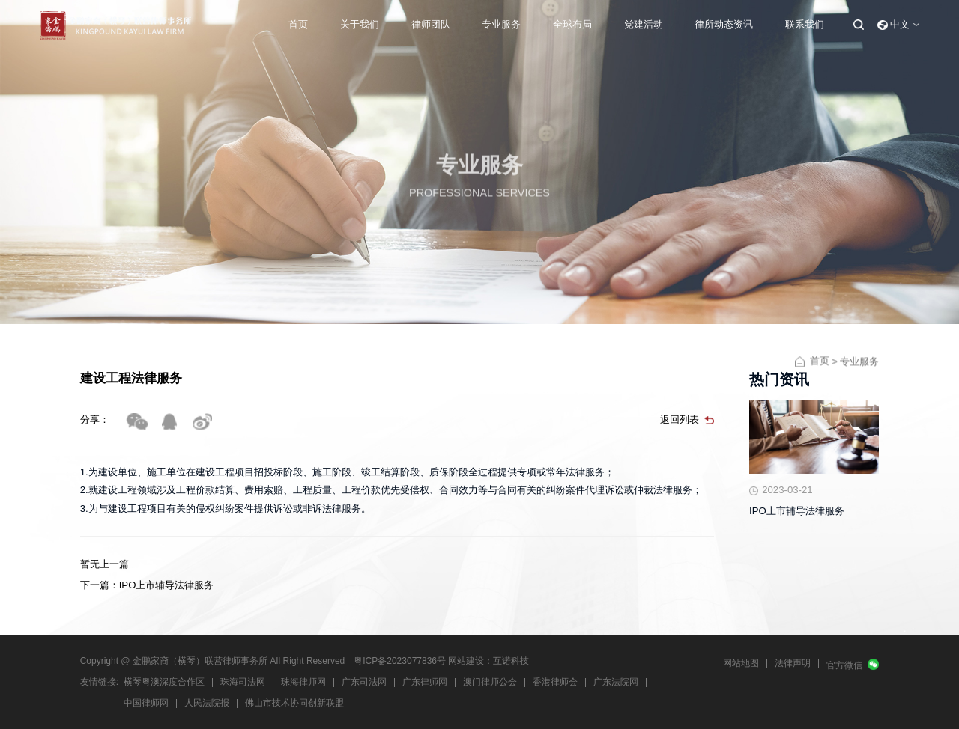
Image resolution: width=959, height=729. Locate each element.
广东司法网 (364, 682)
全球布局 (572, 24)
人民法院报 (206, 703)
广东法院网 (615, 682)
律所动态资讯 (724, 24)
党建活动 (643, 24)
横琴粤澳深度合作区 (164, 682)
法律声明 (793, 663)
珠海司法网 (242, 682)
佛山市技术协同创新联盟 (294, 703)
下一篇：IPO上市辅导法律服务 (147, 585)
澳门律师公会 (490, 682)
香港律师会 (555, 682)
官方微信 (844, 665)
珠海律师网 (303, 682)
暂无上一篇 (104, 564)
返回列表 (679, 419)
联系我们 (804, 24)
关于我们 (359, 24)
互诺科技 (511, 661)
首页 (298, 24)
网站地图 (741, 663)
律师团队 (430, 24)
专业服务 (501, 24)
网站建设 (466, 661)
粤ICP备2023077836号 (400, 661)
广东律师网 (424, 682)
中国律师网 (146, 703)
